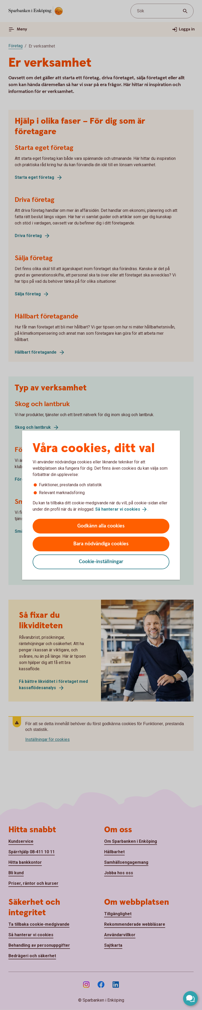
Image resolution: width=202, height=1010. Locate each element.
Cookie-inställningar (101, 561)
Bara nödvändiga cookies (101, 544)
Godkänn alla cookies (101, 526)
